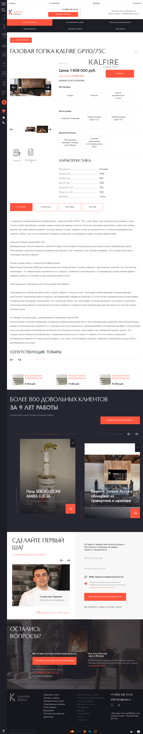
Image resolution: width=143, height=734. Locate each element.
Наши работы (83, 708)
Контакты (137, 3)
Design (70, 94)
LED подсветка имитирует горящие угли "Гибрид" (70, 139)
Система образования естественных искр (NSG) (94, 139)
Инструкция (30, 156)
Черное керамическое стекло (118, 94)
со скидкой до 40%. (97, 660)
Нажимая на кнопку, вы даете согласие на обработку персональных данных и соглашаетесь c (108, 579)
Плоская (94, 94)
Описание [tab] (21, 202)
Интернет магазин (29, 22)
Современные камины (54, 699)
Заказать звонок (63, 14)
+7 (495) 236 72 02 (70, 9)
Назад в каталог (21, 40)
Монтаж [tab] (92, 202)
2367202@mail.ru (45, 671)
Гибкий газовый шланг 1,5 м (94, 116)
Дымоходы (48, 711)
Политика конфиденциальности (23, 727)
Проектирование (30, 29)
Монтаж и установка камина (90, 692)
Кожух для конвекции (70, 116)
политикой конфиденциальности (103, 582)
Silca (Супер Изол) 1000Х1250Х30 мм (33, 371)
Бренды (96, 3)
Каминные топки (51, 689)
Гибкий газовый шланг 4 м (118, 116)
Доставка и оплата (75, 29)
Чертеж (17, 156)
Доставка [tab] (69, 202)
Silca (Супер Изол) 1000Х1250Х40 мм (77, 371)
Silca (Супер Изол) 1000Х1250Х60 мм (120, 371)
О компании (54, 3)
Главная (12, 3)
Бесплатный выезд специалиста (105, 592)
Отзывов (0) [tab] (45, 202)
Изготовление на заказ (75, 22)
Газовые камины (51, 692)
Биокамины (49, 705)
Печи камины (50, 702)
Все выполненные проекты (120, 415)
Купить (120, 74)
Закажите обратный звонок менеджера (54, 655)
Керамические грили (54, 695)
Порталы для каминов (54, 708)
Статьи (80, 711)
